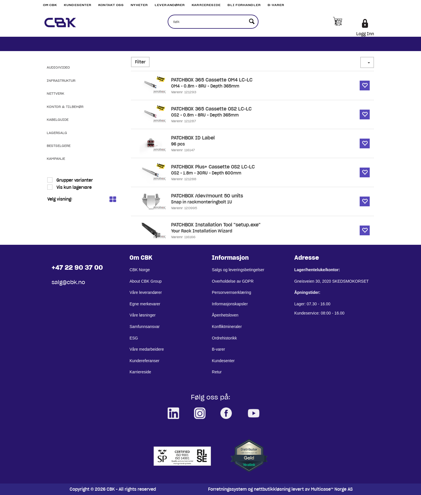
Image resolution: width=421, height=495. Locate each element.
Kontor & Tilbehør (65, 106)
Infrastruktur (61, 80)
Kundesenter (77, 5)
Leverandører (170, 5)
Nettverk (55, 93)
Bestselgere (59, 145)
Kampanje (56, 158)
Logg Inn (365, 33)
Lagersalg (57, 133)
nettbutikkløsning (272, 489)
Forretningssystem (227, 489)
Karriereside (206, 5)
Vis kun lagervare (73, 187)
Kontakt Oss (111, 5)
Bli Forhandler (244, 5)
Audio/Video (58, 67)
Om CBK (50, 5)
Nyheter (139, 5)
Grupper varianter (74, 180)
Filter (140, 62)
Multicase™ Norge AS (332, 489)
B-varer (276, 5)
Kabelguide (57, 119)
